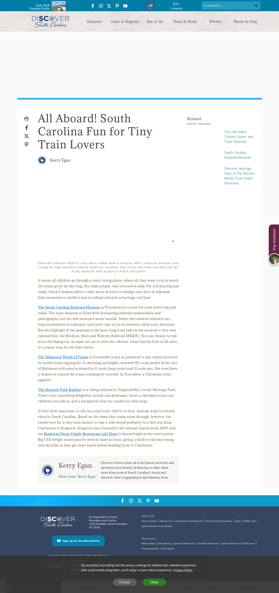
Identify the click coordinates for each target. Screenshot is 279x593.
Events (215, 21)
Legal (238, 521)
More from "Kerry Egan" (78, 476)
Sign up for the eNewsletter (81, 541)
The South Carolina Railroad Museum (69, 307)
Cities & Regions (124, 21)
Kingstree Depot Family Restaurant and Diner (81, 434)
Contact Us (166, 521)
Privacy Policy (150, 521)
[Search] (231, 5)
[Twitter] (26, 136)
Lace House (168, 548)
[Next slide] (170, 218)
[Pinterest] (26, 144)
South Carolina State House (157, 526)
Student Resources (208, 543)
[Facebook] (26, 128)
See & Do (155, 21)
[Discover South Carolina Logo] (50, 21)
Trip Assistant (274, 240)
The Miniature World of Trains (63, 357)
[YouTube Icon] (125, 6)
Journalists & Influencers (189, 521)
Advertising (164, 543)
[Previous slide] (46, 218)
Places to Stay (245, 21)
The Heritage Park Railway (60, 390)
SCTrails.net (248, 543)
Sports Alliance (230, 543)
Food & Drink (185, 21)
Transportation (150, 548)
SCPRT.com (250, 521)
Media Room (148, 543)
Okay (154, 582)
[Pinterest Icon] (117, 6)
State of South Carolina (219, 521)
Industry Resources (185, 543)
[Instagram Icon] (101, 6)
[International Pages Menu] (150, 5)
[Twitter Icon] (109, 6)
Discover (94, 21)
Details (124, 582)
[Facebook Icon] (92, 6)
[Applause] (26, 119)
